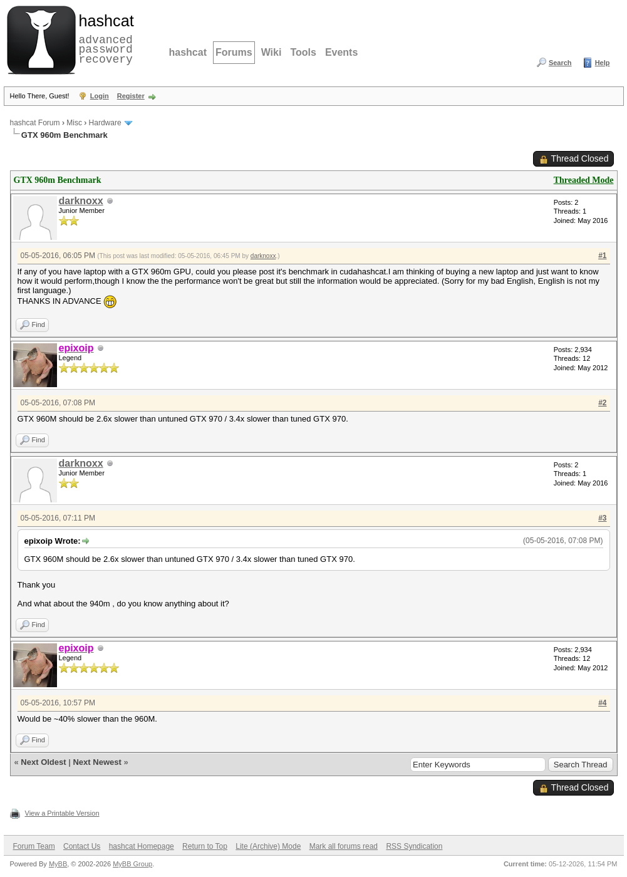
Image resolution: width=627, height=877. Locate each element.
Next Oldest (43, 762)
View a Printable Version (62, 813)
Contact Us (81, 846)
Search (560, 62)
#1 (602, 255)
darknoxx (81, 200)
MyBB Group (132, 864)
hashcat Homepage (141, 846)
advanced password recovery (104, 38)
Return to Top (204, 846)
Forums (233, 52)
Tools (303, 52)
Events (341, 52)
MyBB (58, 864)
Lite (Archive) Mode (268, 846)
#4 (602, 702)
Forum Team (34, 846)
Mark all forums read (343, 846)
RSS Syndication (414, 846)
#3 (602, 518)
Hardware (105, 122)
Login (99, 96)
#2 (602, 402)
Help (602, 62)
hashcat (188, 52)
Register (131, 96)
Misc (74, 122)
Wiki (271, 52)
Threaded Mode (584, 180)
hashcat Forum (35, 122)
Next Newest (97, 762)
